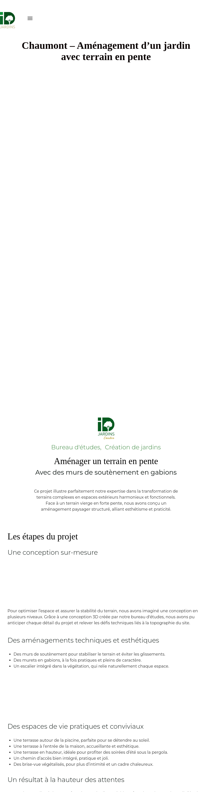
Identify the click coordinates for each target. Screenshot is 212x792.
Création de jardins (133, 447)
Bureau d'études (75, 447)
